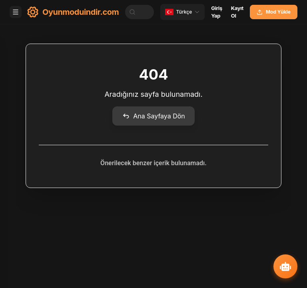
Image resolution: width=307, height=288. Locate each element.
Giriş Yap (216, 12)
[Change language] (182, 12)
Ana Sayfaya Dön (153, 116)
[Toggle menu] (16, 12)
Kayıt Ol (237, 12)
